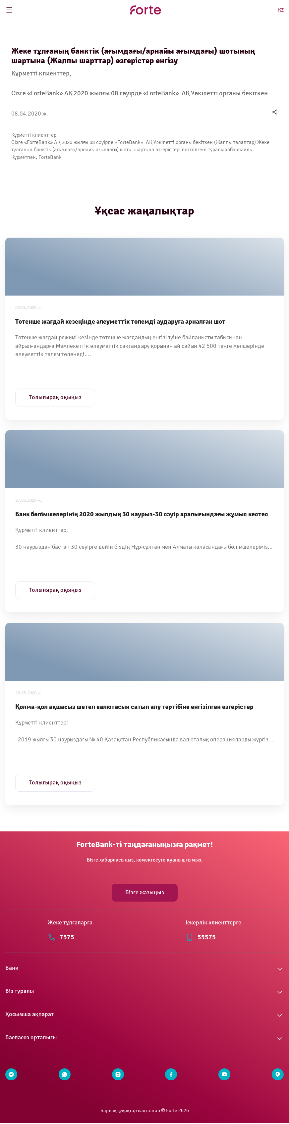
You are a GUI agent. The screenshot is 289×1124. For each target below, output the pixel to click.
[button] (144, 969)
